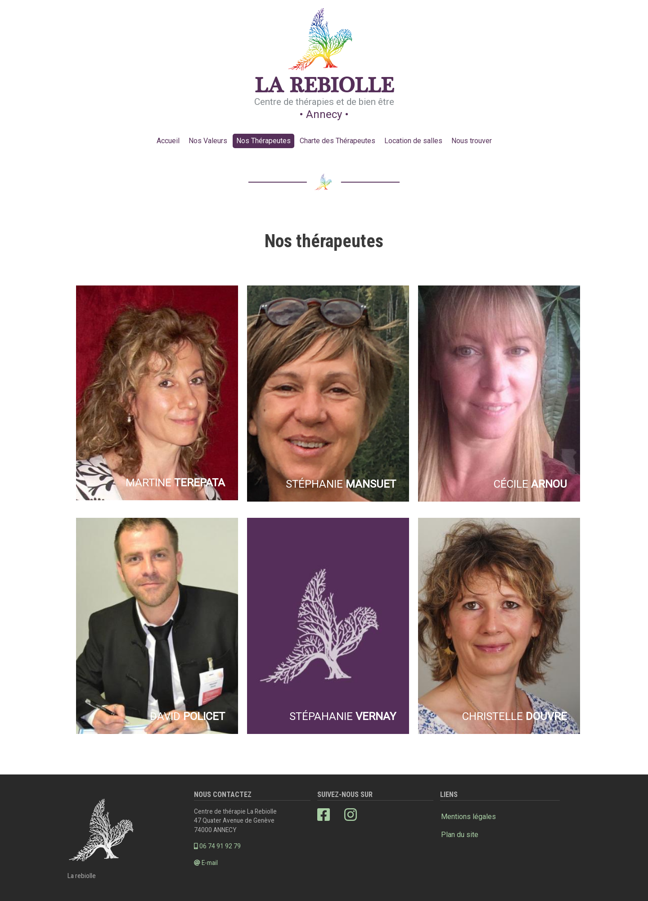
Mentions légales (468, 816)
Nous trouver (471, 140)
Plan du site (459, 834)
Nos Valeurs (208, 140)
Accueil (168, 140)
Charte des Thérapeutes (337, 140)
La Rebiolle (324, 86)
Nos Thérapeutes (263, 140)
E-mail (206, 862)
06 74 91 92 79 (217, 846)
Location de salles (413, 140)
